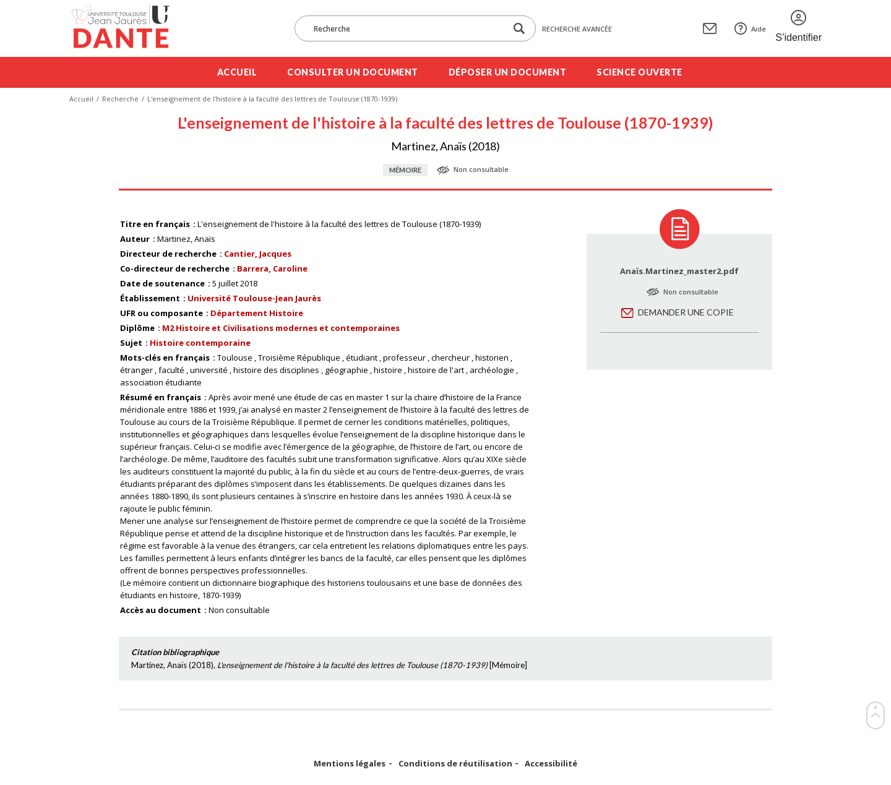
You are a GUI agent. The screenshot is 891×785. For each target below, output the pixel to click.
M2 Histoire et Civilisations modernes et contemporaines (281, 327)
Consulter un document (352, 72)
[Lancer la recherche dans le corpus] (519, 28)
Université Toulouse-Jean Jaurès (254, 298)
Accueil (237, 72)
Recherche (120, 98)
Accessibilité (551, 763)
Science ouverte (639, 72)
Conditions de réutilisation (455, 763)
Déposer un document (508, 72)
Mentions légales (349, 763)
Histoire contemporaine (200, 342)
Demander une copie (686, 312)
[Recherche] (406, 28)
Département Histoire (256, 313)
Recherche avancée (577, 28)
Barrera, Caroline (272, 268)
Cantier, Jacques (257, 253)
